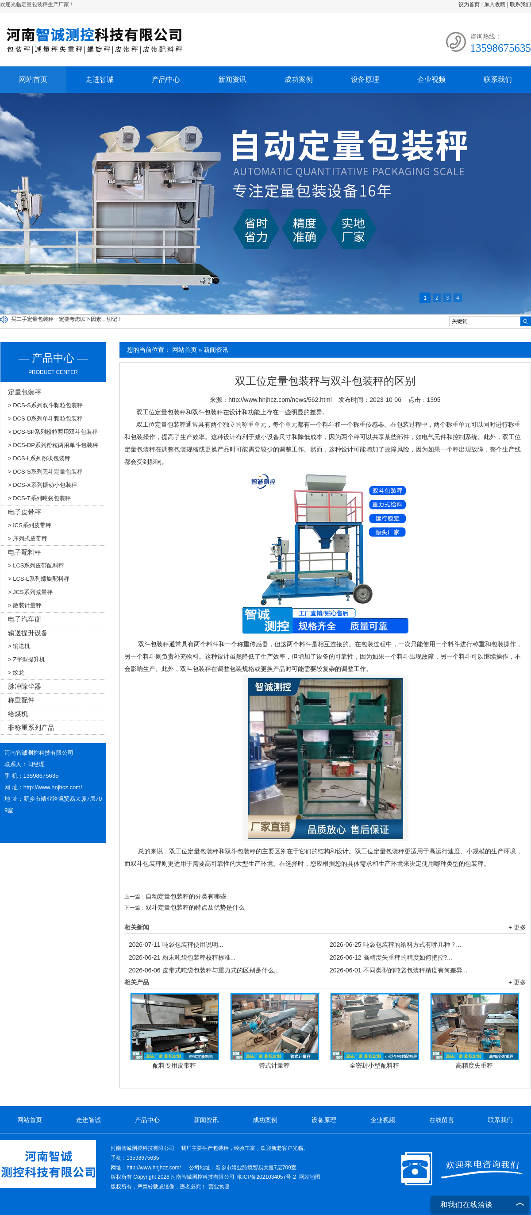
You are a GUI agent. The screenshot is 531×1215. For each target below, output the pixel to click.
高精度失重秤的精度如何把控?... (391, 957)
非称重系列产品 (31, 727)
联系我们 (520, 4)
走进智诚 (99, 79)
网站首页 (33, 79)
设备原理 (365, 79)
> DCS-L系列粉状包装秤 (39, 458)
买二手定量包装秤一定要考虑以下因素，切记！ (67, 319)
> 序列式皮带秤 (27, 538)
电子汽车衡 (24, 619)
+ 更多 (517, 927)
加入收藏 (494, 4)
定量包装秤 (24, 392)
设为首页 (469, 4)
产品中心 (166, 79)
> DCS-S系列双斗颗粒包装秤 (45, 405)
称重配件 (21, 700)
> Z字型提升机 (26, 659)
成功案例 (299, 79)
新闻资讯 (232, 79)
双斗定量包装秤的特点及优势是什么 (195, 907)
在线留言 (441, 1119)
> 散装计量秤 (25, 605)
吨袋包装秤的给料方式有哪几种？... (395, 944)
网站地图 (309, 1177)
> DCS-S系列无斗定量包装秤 (45, 471)
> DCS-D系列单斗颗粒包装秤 (45, 418)
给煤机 (18, 713)
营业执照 (219, 1187)
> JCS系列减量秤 (30, 592)
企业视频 (431, 79)
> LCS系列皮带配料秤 (36, 565)
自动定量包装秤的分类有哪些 (186, 896)
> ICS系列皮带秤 (29, 525)
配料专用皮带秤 (174, 1065)
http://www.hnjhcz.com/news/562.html (279, 399)
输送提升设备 (28, 632)
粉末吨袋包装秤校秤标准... (182, 957)
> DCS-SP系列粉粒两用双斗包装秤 (53, 431)
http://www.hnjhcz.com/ (52, 787)
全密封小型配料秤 (374, 1065)
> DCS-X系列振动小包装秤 (42, 485)
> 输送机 (19, 646)
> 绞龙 (16, 672)
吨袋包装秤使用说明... (176, 944)
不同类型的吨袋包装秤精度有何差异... (398, 970)
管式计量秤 (274, 1065)
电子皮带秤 (24, 512)
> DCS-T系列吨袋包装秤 (39, 498)
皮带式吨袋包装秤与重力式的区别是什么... (204, 970)
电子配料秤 (24, 552)
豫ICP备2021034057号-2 (266, 1177)
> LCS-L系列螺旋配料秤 (38, 578)
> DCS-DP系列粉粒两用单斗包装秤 (53, 445)
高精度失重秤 (474, 1065)
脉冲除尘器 (24, 686)
